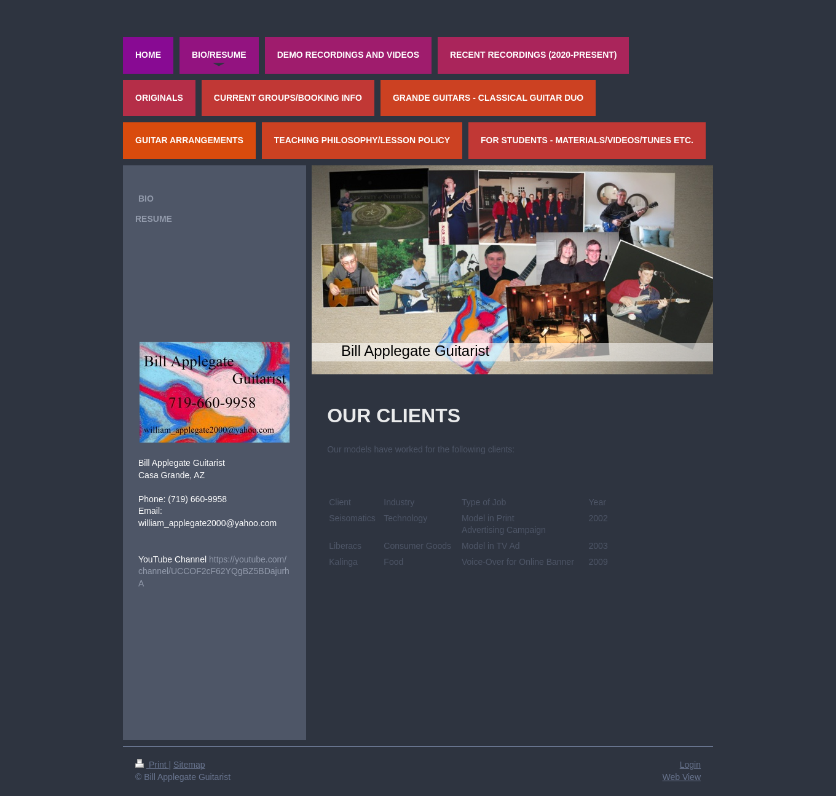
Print (152, 765)
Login (690, 765)
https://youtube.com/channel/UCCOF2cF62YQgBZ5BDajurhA (214, 571)
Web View (681, 777)
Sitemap (189, 765)
